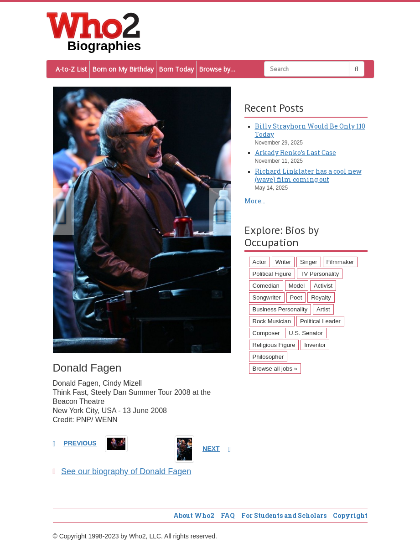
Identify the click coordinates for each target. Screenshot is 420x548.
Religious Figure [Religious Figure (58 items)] (274, 344)
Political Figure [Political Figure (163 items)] (272, 273)
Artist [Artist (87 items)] (323, 309)
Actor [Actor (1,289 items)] (259, 261)
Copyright (350, 515)
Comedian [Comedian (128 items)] (266, 285)
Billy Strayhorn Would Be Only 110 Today (310, 130)
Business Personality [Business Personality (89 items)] (280, 309)
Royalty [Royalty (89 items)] (321, 297)
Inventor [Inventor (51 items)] (315, 344)
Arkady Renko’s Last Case (295, 152)
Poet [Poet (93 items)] (296, 297)
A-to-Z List (71, 69)
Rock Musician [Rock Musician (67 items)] (272, 321)
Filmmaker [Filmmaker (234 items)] (340, 261)
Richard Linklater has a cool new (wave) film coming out (308, 175)
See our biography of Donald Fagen (122, 471)
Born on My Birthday (123, 69)
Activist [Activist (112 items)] (323, 285)
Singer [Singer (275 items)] (308, 261)
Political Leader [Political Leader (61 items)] (320, 321)
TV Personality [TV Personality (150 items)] (320, 273)
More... (254, 200)
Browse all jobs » (275, 368)
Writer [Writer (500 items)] (283, 261)
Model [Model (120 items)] (297, 285)
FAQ (228, 515)
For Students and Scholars (284, 515)
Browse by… (217, 69)
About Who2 (193, 515)
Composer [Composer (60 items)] (266, 333)
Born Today (176, 69)
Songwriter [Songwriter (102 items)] (267, 297)
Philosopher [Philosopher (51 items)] (268, 356)
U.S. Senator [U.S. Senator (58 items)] (305, 333)
